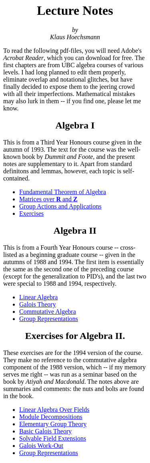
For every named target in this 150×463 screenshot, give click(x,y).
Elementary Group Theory (53, 424)
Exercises (31, 213)
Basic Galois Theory (45, 431)
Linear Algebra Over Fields (54, 409)
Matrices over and (48, 199)
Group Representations (48, 318)
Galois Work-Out (41, 445)
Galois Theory (37, 304)
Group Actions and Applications (60, 206)
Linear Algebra (38, 297)
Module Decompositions (50, 416)
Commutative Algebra (47, 311)
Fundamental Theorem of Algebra (62, 191)
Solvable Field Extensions (52, 438)
